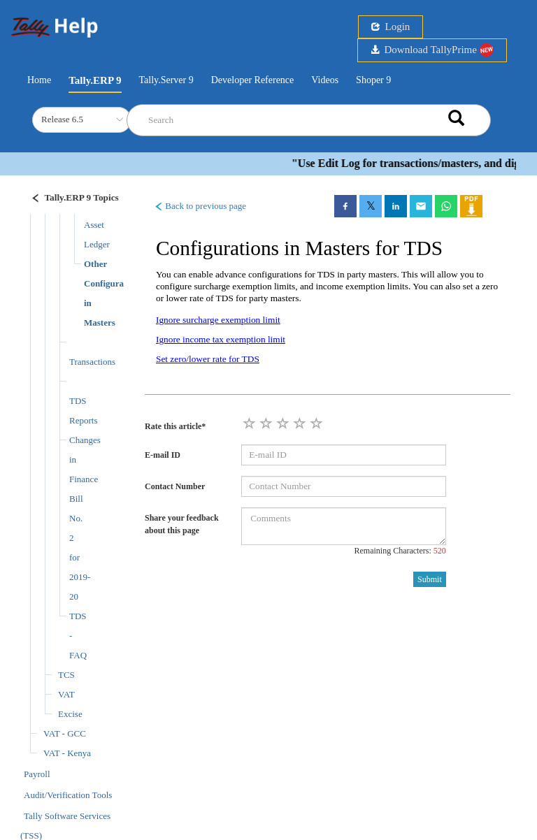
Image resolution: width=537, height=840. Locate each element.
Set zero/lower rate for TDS (207, 359)
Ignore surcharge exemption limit (218, 319)
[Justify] (67, 199)
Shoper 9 (373, 80)
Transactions (92, 361)
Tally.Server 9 (166, 80)
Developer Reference (252, 80)
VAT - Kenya (67, 753)
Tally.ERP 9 (95, 80)
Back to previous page (200, 206)
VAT (66, 694)
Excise (70, 714)
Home (39, 79)
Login (390, 26)
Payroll (37, 774)
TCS (66, 674)
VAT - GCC (64, 733)
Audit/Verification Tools (68, 795)
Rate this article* (175, 426)
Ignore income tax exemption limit (220, 339)
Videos (324, 80)
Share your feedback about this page (182, 524)
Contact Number (175, 486)
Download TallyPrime (432, 50)
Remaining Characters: (399, 551)
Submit (429, 579)
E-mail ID (162, 455)
